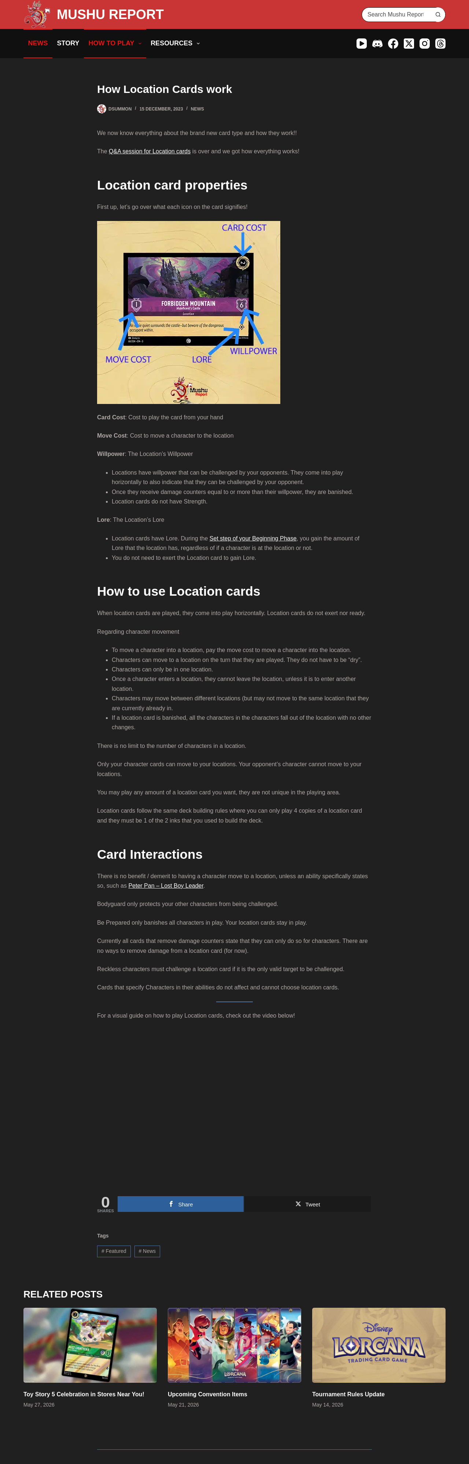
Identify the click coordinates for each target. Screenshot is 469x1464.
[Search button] (438, 14)
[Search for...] (396, 14)
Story (68, 43)
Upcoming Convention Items (207, 1394)
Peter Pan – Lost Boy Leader (165, 886)
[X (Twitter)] (409, 43)
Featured (113, 1251)
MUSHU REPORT (110, 14)
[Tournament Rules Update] (379, 1345)
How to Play (117, 43)
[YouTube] (362, 43)
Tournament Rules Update (348, 1394)
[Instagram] (425, 43)
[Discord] (377, 43)
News (38, 43)
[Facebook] (393, 43)
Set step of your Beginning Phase (253, 538)
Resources (177, 43)
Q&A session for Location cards (150, 151)
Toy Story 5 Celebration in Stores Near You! (83, 1394)
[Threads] (440, 43)
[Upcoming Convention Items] (234, 1345)
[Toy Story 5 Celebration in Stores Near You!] (90, 1345)
